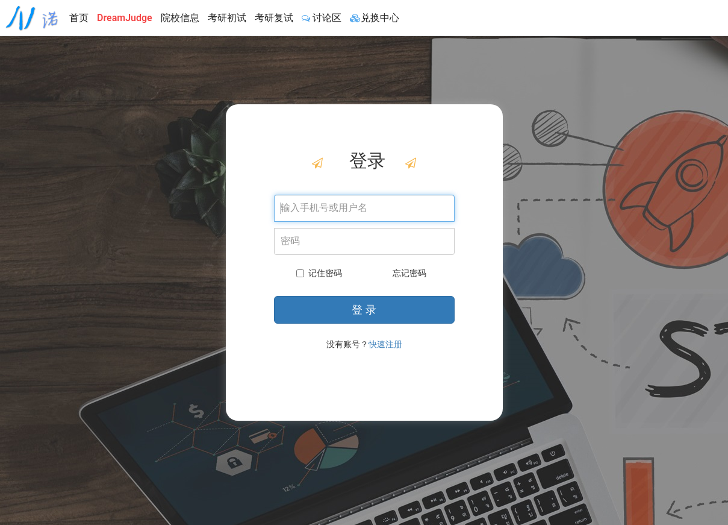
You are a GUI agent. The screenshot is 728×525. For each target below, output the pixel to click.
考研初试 (227, 18)
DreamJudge (124, 18)
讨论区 (321, 18)
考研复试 (274, 18)
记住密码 (319, 273)
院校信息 (180, 18)
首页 (79, 18)
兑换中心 (374, 18)
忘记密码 (409, 273)
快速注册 (385, 344)
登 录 (364, 309)
